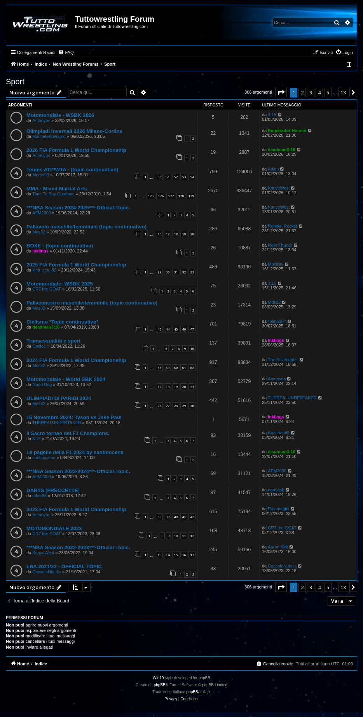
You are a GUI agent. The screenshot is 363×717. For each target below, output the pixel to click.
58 (159, 367)
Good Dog (42, 384)
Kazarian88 (279, 432)
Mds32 (38, 232)
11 (184, 535)
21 (192, 386)
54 (192, 176)
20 (192, 234)
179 (191, 195)
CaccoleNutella (46, 571)
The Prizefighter (283, 359)
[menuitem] (65, 52)
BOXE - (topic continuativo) (59, 246)
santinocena (43, 457)
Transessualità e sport (53, 341)
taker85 (39, 495)
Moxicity (275, 264)
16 (159, 234)
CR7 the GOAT (46, 289)
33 (192, 272)
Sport (15, 81)
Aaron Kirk (278, 547)
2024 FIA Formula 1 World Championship (76, 360)
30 (167, 272)
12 (192, 535)
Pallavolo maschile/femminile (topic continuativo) (86, 227)
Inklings (40, 251)
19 (184, 234)
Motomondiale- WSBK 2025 (59, 284)
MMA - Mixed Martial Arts (56, 188)
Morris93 (40, 174)
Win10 (158, 678)
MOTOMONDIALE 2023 (54, 528)
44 (167, 329)
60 (176, 367)
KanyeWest (279, 188)
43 (159, 329)
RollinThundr (280, 245)
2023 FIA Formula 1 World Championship (76, 509)
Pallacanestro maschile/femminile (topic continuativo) (91, 303)
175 (151, 195)
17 (167, 234)
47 (192, 329)
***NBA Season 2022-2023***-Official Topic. (78, 547)
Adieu (273, 169)
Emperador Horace (287, 130)
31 (176, 272)
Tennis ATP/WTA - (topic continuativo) (72, 169)
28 (176, 405)
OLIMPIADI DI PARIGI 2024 (58, 398)
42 (192, 516)
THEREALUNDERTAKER (292, 397)
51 (167, 176)
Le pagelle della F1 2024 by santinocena (75, 452)
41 (184, 516)
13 (159, 554)
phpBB (160, 685)
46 (184, 329)
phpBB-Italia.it (199, 692)
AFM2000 (41, 213)
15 (176, 554)
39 (167, 516)
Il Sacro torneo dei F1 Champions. (67, 433)
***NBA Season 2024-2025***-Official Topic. (78, 208)
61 (184, 367)
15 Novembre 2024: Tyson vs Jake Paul (74, 417)
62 (192, 367)
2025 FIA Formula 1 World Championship (76, 265)
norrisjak (276, 489)
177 (171, 195)
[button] (281, 92)
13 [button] (343, 92)
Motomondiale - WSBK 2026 (60, 115)
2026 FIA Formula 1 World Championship (76, 150)
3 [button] (310, 92)
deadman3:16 (281, 149)
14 (167, 554)
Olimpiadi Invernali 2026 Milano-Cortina (74, 131)
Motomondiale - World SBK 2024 (65, 379)
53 (184, 176)
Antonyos (41, 120)
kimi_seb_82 (44, 270)
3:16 (272, 114)
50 (159, 176)
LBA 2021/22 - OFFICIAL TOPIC (64, 566)
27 (167, 405)
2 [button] (302, 92)
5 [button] (327, 92)
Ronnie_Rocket (282, 226)
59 (167, 367)
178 (181, 195)
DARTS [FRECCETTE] (53, 490)
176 (161, 195)
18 (176, 234)
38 (159, 516)
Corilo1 (39, 346)
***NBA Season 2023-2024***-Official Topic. (78, 471)
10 (192, 348)
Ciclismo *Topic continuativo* (62, 322)
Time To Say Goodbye (53, 193)
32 (184, 272)
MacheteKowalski (49, 136)
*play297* (277, 321)
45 (176, 329)
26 (159, 405)
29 (159, 272)
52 (176, 176)
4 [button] (319, 92)
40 (176, 516)
